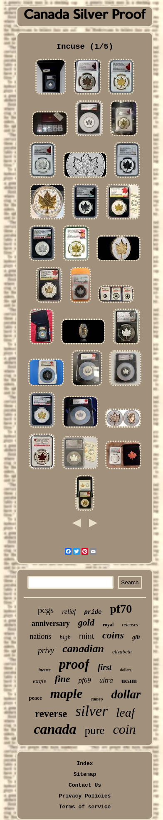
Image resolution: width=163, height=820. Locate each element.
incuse (44, 669)
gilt (136, 637)
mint (86, 636)
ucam (129, 680)
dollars (125, 670)
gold (86, 622)
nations (40, 636)
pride (92, 612)
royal (108, 625)
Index (85, 763)
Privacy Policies (85, 796)
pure (94, 730)
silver (91, 711)
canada (55, 729)
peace (35, 698)
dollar (126, 694)
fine (62, 679)
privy (46, 650)
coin (124, 729)
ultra (106, 680)
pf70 (121, 608)
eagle (39, 681)
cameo (97, 698)
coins (113, 635)
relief (69, 611)
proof (74, 664)
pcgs (46, 610)
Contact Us (85, 785)
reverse (51, 713)
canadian (83, 649)
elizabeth (122, 651)
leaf (125, 712)
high (65, 637)
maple (66, 693)
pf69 (84, 680)
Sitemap (85, 774)
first (104, 667)
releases (130, 625)
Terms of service (85, 807)
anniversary (51, 623)
